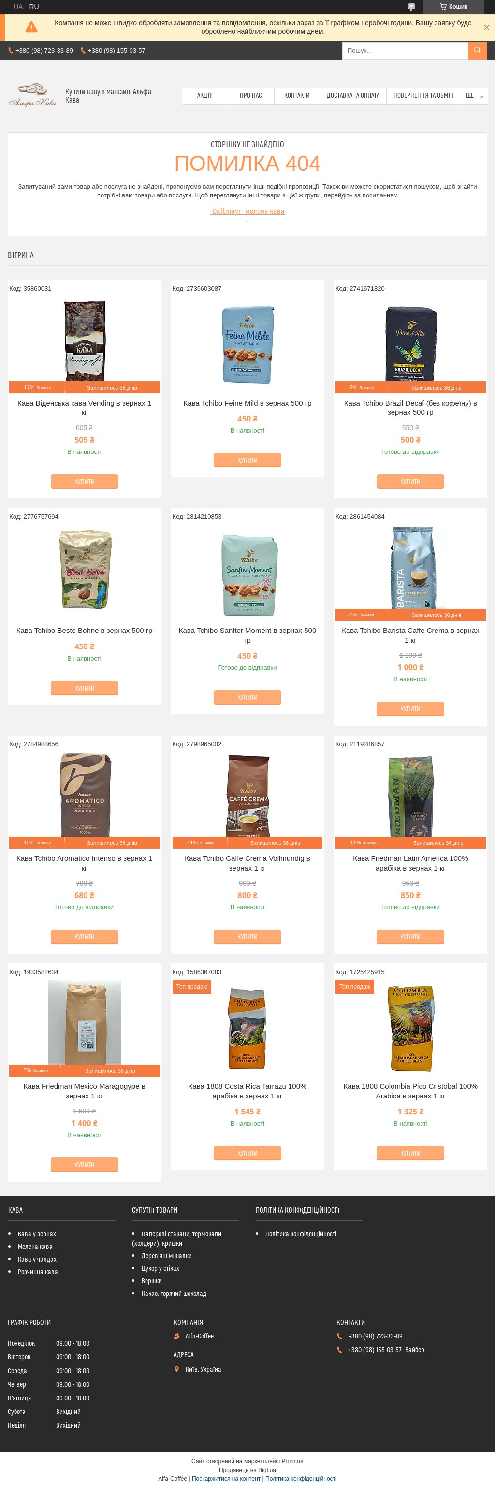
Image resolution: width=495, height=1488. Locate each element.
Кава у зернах (37, 1234)
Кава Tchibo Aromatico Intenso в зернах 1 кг (84, 863)
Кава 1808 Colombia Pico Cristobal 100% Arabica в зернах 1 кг (411, 1091)
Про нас (251, 96)
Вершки (152, 1281)
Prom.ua (293, 1461)
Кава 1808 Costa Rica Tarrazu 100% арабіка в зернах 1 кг (248, 1091)
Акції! (205, 96)
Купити (84, 482)
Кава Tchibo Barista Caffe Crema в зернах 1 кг (410, 635)
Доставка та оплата (353, 96)
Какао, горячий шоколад (174, 1294)
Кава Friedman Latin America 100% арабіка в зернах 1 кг (410, 863)
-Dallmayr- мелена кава (247, 211)
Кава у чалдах (37, 1259)
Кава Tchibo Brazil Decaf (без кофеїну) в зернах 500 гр (410, 408)
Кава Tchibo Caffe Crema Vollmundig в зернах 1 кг (247, 863)
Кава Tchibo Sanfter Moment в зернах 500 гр (248, 635)
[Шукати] (477, 51)
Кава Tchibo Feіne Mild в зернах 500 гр (247, 403)
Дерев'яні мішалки (167, 1256)
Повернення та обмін (423, 96)
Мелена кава (35, 1247)
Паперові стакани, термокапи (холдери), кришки (176, 1239)
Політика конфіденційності (300, 1234)
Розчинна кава (38, 1272)
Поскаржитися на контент (226, 1478)
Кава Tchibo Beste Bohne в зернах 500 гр (84, 630)
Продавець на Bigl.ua (247, 1470)
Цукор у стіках (160, 1269)
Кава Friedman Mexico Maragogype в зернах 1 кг (85, 1091)
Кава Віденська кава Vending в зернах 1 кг (84, 408)
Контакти (297, 96)
